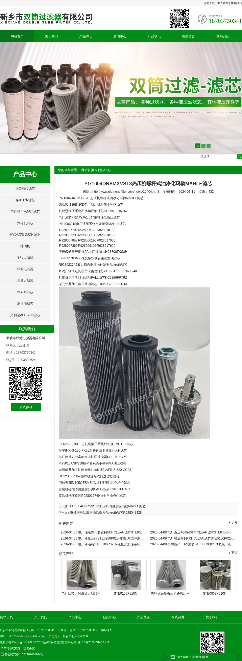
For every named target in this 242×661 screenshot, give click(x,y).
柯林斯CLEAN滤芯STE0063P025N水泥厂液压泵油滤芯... (193, 544)
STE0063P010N (214, 593)
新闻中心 (120, 36)
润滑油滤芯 (25, 303)
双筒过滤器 (25, 269)
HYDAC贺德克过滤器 (25, 234)
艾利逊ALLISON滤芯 (25, 315)
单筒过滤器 (25, 280)
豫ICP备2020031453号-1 (93, 642)
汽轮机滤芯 (25, 223)
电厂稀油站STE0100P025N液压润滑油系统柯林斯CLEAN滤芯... (103, 544)
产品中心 (85, 36)
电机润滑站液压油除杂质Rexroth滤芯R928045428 (106, 512)
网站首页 (17, 36)
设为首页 (209, 3)
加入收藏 (222, 3)
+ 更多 (233, 522)
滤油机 (25, 246)
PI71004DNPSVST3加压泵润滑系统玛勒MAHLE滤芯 (108, 506)
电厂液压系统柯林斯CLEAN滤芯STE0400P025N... (193, 532)
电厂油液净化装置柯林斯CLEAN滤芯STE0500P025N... (103, 532)
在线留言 (188, 36)
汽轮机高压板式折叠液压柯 (170, 593)
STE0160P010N (125, 593)
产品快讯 (154, 36)
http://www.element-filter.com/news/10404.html (125, 191)
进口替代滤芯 (25, 188)
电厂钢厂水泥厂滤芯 (25, 211)
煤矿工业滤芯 (25, 200)
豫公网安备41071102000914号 (22, 654)
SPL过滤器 (25, 257)
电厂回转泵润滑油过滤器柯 (81, 593)
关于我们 (51, 36)
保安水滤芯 (25, 292)
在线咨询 (26, 407)
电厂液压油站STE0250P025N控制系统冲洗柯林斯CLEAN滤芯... (103, 538)
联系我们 (236, 3)
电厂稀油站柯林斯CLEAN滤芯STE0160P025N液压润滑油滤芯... (193, 538)
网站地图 (106, 630)
